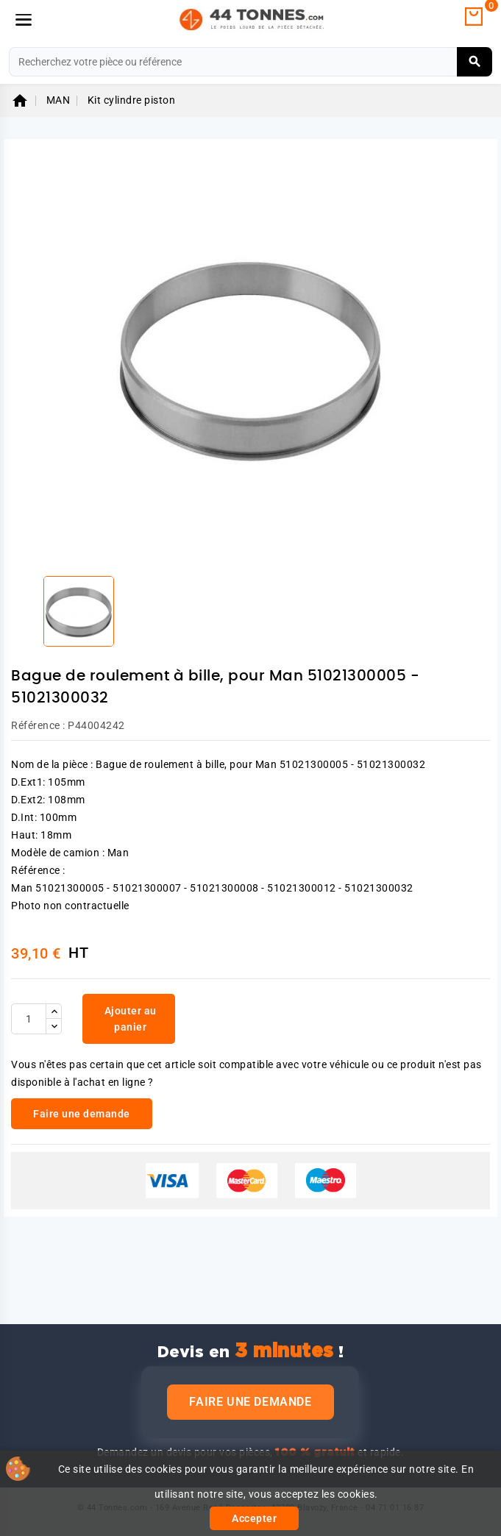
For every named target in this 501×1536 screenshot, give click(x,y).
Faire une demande (250, 1402)
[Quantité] (28, 1018)
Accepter (254, 1518)
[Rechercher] (250, 62)
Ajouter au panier (130, 1019)
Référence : (38, 725)
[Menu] (24, 20)
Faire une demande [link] (81, 1114)
